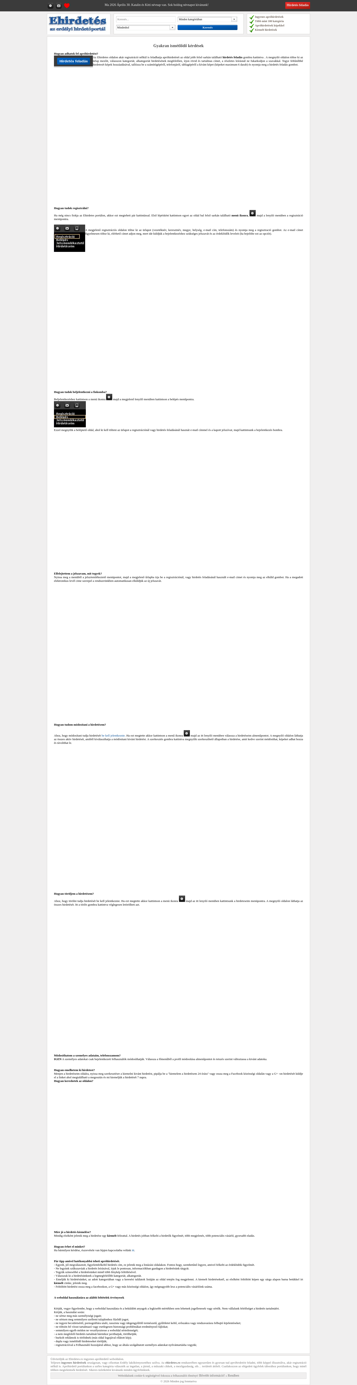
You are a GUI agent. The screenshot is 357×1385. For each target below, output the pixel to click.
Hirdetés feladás (298, 5)
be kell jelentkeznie (113, 735)
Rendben (233, 1375)
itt (133, 1250)
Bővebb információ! (212, 1375)
